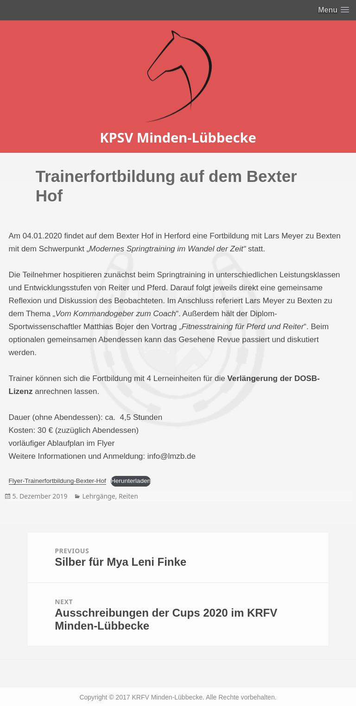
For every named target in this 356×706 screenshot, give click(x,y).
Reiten (128, 496)
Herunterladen (131, 480)
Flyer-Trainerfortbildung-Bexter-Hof (57, 480)
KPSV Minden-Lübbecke (178, 137)
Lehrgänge (98, 496)
